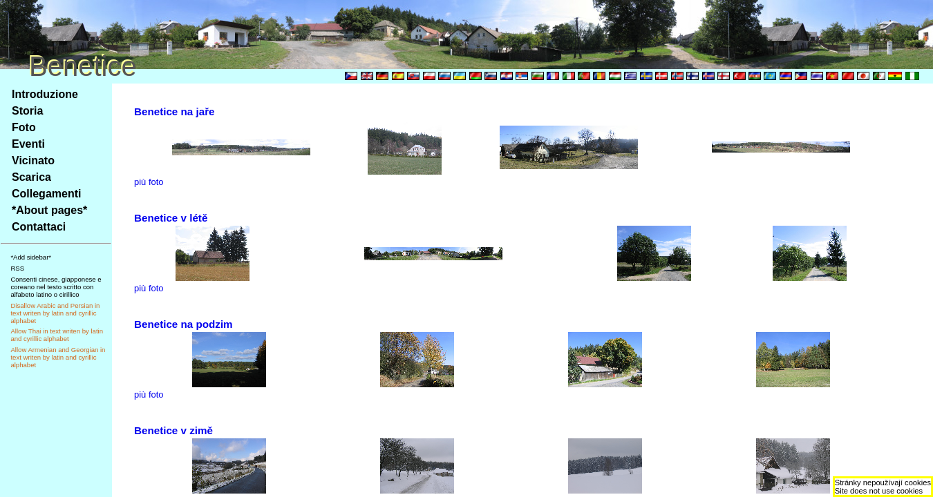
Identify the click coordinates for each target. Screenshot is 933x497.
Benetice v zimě (173, 430)
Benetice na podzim (183, 324)
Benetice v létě (170, 218)
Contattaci (39, 227)
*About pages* (49, 210)
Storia (27, 111)
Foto (24, 127)
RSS (17, 268)
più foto (149, 182)
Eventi (28, 144)
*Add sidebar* (30, 257)
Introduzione (45, 94)
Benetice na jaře (174, 111)
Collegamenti (46, 193)
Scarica (31, 177)
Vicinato (33, 160)
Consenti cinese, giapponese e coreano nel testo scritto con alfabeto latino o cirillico (55, 286)
